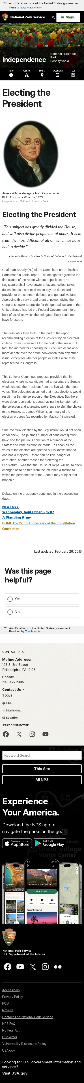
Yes (18, 599)
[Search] (42, 755)
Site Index (11, 710)
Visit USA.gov (15, 1073)
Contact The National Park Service (27, 1017)
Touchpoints (32, 631)
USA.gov (8, 1050)
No (17, 611)
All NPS (42, 779)
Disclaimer (9, 1037)
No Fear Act (10, 1030)
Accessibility (11, 990)
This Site (42, 768)
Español (10, 717)
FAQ (7, 703)
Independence (24, 60)
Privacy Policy (12, 997)
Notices (7, 1010)
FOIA (5, 1003)
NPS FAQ (8, 1024)
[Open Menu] (68, 17)
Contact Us (12, 689)
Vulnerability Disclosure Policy (24, 1044)
